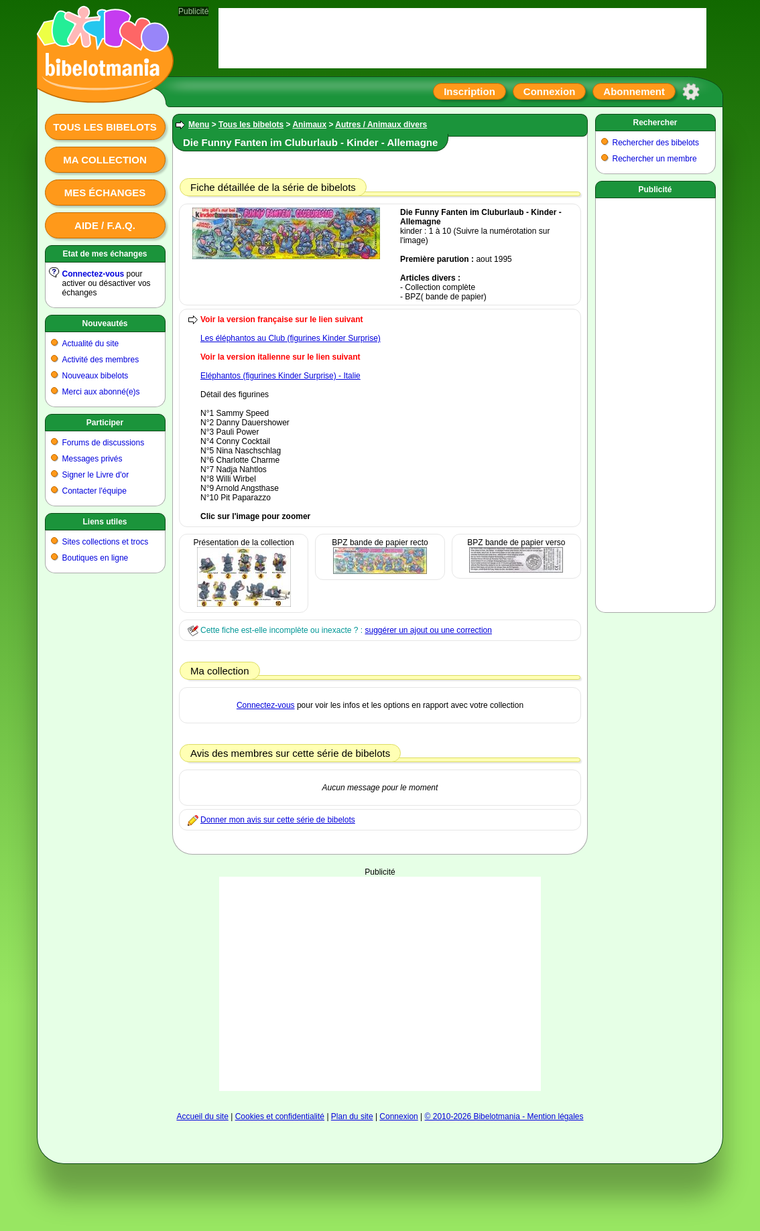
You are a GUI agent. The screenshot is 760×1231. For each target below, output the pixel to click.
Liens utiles (104, 521)
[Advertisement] (380, 984)
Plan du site (352, 1116)
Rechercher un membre (655, 158)
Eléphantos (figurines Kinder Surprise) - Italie (280, 375)
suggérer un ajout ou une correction (428, 630)
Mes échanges (105, 192)
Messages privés (92, 458)
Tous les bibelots (105, 127)
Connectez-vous (93, 274)
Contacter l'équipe (94, 491)
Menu (198, 124)
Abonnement (634, 91)
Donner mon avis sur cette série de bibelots (277, 819)
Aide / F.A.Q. (104, 225)
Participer (104, 422)
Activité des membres (100, 359)
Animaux (309, 124)
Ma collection (104, 159)
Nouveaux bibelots (95, 375)
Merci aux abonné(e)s (101, 391)
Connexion (549, 91)
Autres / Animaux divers (381, 124)
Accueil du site (202, 1116)
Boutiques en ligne (95, 558)
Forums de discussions (103, 442)
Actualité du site (90, 343)
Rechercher (655, 122)
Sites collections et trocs (105, 542)
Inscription (469, 91)
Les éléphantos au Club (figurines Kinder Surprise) (290, 338)
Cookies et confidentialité (279, 1116)
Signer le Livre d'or (95, 475)
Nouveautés (104, 323)
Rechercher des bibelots (656, 142)
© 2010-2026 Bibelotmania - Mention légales (504, 1116)
